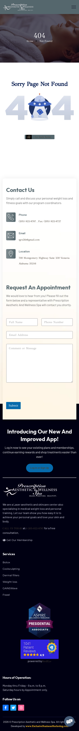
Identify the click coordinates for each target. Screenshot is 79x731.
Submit (13, 405)
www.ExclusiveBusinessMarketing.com (47, 726)
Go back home (38, 137)
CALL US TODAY (12, 528)
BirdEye (46, 661)
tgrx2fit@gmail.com (29, 239)
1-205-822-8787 (35, 528)
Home (30, 41)
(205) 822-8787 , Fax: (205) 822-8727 (40, 221)
